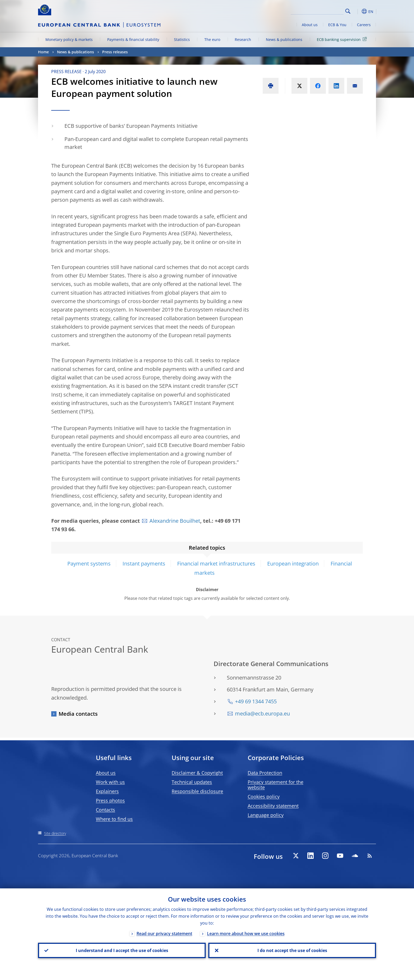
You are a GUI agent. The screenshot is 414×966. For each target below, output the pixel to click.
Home (43, 51)
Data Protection (265, 773)
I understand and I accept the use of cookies (122, 950)
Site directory (55, 833)
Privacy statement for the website (275, 784)
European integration (293, 563)
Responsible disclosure (197, 791)
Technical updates (192, 782)
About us (310, 24)
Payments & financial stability (133, 39)
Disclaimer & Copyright (197, 773)
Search (348, 11)
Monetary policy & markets (69, 39)
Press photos (110, 800)
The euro (212, 39)
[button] (357, 11)
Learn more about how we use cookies (246, 933)
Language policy (266, 815)
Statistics (182, 39)
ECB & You (337, 24)
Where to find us (114, 819)
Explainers (107, 791)
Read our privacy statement (164, 933)
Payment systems (89, 563)
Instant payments (144, 563)
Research (243, 39)
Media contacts (78, 713)
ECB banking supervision (343, 39)
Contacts (105, 810)
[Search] (317, 11)
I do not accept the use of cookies (292, 950)
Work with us (110, 782)
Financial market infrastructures (216, 563)
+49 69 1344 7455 (256, 701)
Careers (364, 24)
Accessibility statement (273, 806)
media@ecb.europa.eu (262, 713)
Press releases (115, 51)
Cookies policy (264, 796)
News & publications (284, 39)
